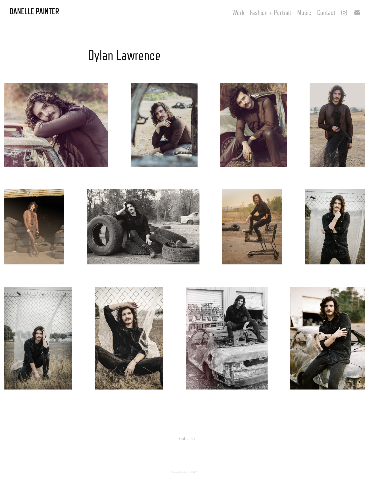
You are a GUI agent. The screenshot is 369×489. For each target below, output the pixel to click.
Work (238, 12)
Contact (326, 12)
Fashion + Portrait (270, 12)
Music (304, 12)
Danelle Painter (34, 11)
